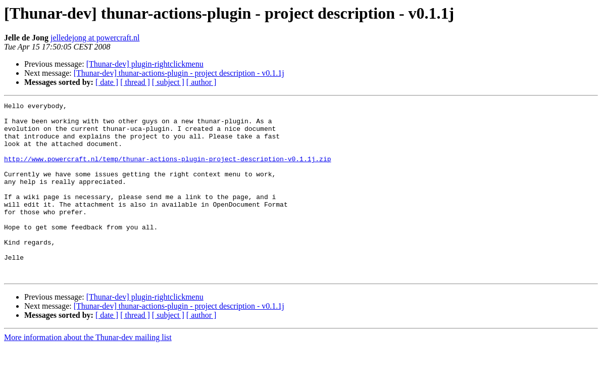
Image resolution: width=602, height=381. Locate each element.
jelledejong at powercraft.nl (95, 37)
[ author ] (201, 82)
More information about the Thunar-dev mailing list (88, 372)
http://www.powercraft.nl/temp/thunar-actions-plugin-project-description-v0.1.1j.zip (167, 170)
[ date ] (106, 82)
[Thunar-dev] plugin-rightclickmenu (145, 64)
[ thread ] (135, 82)
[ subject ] (168, 82)
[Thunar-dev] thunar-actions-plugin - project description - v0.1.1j (179, 73)
